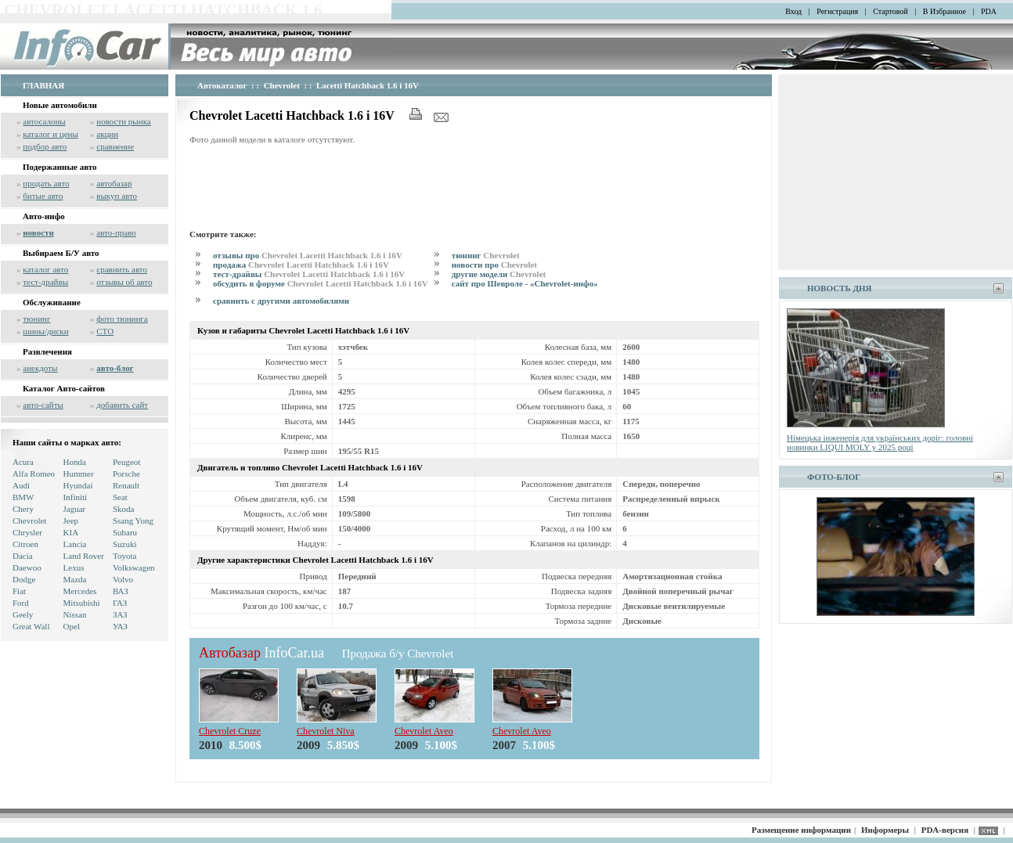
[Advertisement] (474, 185)
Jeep (71, 520)
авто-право (116, 232)
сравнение (115, 146)
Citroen (25, 544)
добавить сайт (122, 404)
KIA (71, 532)
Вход (793, 11)
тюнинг (36, 318)
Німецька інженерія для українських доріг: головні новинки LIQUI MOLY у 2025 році (880, 442)
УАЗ (120, 626)
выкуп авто (116, 195)
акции (107, 134)
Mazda (75, 579)
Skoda (124, 508)
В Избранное (944, 11)
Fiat (19, 591)
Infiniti (75, 497)
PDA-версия (944, 829)
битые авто (43, 195)
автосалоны (44, 121)
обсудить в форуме (320, 283)
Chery (23, 508)
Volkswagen (134, 567)
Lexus (74, 567)
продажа (301, 264)
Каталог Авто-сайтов (64, 388)
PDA (989, 11)
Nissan (75, 614)
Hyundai (78, 485)
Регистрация (837, 11)
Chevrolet (29, 520)
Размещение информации (801, 829)
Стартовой (890, 11)
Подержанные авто (60, 166)
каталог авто (45, 269)
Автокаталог (222, 85)
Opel (71, 626)
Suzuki (125, 544)
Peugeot (126, 462)
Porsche (126, 473)
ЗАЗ (120, 614)
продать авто (46, 183)
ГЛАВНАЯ (43, 85)
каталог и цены (50, 134)
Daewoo (27, 567)
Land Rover (83, 555)
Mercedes (80, 591)
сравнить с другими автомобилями (281, 300)
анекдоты (40, 368)
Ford (21, 602)
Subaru (125, 532)
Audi (21, 485)
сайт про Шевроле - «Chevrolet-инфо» (525, 283)
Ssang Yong (133, 520)
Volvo (123, 579)
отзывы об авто (124, 281)
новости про (494, 264)
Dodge (24, 579)
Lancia (75, 544)
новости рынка (123, 121)
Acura (23, 462)
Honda (74, 462)
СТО (105, 331)
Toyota (124, 555)
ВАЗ (120, 591)
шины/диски (45, 331)
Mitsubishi (81, 602)
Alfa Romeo (34, 473)
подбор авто (45, 146)
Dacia (23, 555)
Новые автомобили (60, 105)
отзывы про (307, 255)
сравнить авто (121, 269)
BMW (23, 497)
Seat (120, 497)
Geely (23, 614)
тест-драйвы (45, 281)
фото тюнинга (121, 318)
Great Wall (31, 626)
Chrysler (27, 532)
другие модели (499, 274)
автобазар (114, 183)
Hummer (78, 473)
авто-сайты (43, 404)
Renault (126, 485)
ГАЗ (120, 602)
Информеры (885, 829)
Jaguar (74, 508)
